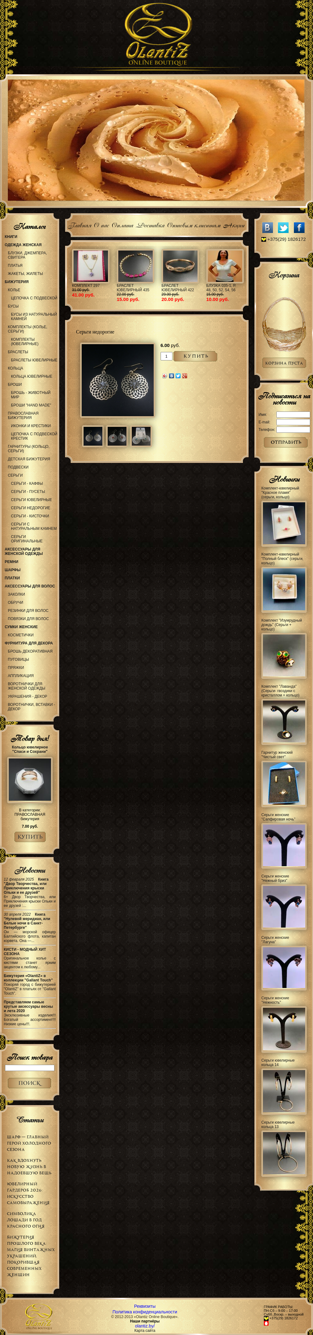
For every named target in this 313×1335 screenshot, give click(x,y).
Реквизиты (145, 1306)
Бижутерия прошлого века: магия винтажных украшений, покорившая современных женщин (31, 1256)
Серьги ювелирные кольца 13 (278, 1124)
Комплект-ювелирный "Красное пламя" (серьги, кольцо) (280, 492)
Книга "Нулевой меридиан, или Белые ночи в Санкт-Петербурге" (27, 921)
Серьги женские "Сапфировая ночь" (278, 817)
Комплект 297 (86, 285)
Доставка (150, 224)
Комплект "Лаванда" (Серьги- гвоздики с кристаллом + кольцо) (280, 690)
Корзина (284, 275)
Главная (79, 224)
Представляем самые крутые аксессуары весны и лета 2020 (28, 1006)
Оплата (122, 224)
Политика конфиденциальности (145, 1311)
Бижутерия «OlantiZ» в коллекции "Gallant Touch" (28, 978)
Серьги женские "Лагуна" (275, 939)
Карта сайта (144, 1330)
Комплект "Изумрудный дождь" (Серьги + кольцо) (281, 624)
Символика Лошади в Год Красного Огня (25, 1220)
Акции (233, 224)
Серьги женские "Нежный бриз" (275, 878)
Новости (29, 870)
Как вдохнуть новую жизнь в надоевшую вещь (29, 1166)
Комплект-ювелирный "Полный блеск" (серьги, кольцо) (282, 558)
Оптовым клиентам (193, 224)
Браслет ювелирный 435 (133, 287)
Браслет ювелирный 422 (178, 287)
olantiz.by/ (145, 1325)
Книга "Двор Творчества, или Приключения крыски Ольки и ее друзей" (26, 886)
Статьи (29, 1120)
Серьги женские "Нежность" (275, 1000)
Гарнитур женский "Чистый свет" (277, 754)
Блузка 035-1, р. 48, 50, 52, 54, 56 (221, 287)
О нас (101, 224)
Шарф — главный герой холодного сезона (29, 1143)
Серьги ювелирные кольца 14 (278, 1062)
